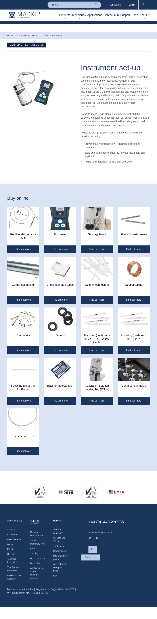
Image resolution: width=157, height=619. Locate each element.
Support (117, 16)
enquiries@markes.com (101, 533)
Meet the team (12, 543)
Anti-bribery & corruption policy (60, 572)
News (10, 550)
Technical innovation (12, 567)
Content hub (102, 16)
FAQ (32, 554)
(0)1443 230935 (109, 522)
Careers (11, 560)
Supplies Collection (30, 27)
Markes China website (14, 585)
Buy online (36, 574)
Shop (131, 16)
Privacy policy (60, 553)
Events (11, 555)
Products (44, 16)
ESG (55, 580)
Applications (83, 16)
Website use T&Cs (60, 541)
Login (132, 4)
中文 (92, 551)
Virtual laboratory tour (35, 546)
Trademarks (59, 548)
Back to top (101, 564)
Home (10, 27)
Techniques (63, 16)
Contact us (115, 4)
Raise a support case (37, 535)
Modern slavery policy (60, 561)
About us (144, 16)
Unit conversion (36, 567)
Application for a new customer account (36, 585)
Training (34, 560)
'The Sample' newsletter (14, 576)
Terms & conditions (58, 532)
